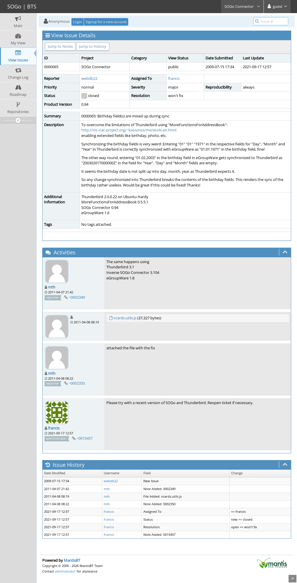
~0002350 (76, 383)
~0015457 (84, 438)
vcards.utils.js (124, 317)
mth (51, 287)
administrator (65, 571)
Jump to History (92, 46)
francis (174, 78)
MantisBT (72, 560)
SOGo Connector (242, 6)
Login (77, 21)
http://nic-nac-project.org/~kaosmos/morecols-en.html (128, 130)
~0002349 (76, 297)
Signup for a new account (106, 21)
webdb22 (89, 78)
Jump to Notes (60, 46)
